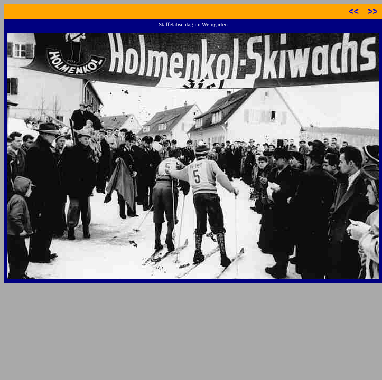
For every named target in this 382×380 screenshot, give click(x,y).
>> (373, 11)
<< (354, 11)
